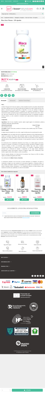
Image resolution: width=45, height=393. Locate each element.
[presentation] (13, 224)
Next (44, 188)
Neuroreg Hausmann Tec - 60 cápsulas (37, 191)
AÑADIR (27, 390)
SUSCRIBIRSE (35, 213)
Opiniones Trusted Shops (24, 100)
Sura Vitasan (10, 74)
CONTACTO (15, 1)
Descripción (3, 100)
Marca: (3, 74)
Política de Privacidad (13, 236)
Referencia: (5, 76)
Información (12, 100)
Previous (1, 188)
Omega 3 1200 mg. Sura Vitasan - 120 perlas (7, 191)
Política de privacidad (26, 217)
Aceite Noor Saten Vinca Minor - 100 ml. (22, 191)
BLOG (2, 1)
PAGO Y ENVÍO (8, 1)
